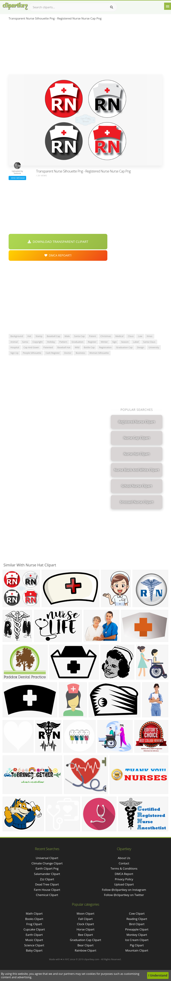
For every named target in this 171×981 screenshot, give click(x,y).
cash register (53, 352)
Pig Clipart (137, 945)
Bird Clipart (137, 924)
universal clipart (47, 858)
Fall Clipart (85, 919)
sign (114, 341)
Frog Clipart (34, 924)
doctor (67, 352)
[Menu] (167, 6)
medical (119, 336)
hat (29, 336)
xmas (149, 336)
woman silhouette (99, 352)
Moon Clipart (85, 913)
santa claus (149, 341)
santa (25, 341)
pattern (63, 341)
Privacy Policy (124, 879)
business (80, 352)
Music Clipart (34, 940)
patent (92, 336)
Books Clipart (34, 919)
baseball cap (53, 336)
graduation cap (124, 347)
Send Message (17, 178)
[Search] (111, 7)
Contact (124, 863)
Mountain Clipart (136, 950)
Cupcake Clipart (34, 929)
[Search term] (73, 7)
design (140, 347)
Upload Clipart (124, 884)
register (92, 341)
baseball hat (63, 347)
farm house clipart (47, 890)
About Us (124, 858)
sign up (14, 352)
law (140, 336)
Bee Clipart (85, 935)
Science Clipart (34, 945)
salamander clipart (47, 874)
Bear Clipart (85, 945)
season (125, 341)
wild (77, 347)
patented (48, 347)
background (16, 336)
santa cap (79, 336)
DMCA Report (124, 874)
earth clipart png (47, 868)
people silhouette (32, 352)
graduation (77, 341)
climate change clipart (47, 863)
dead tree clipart (47, 884)
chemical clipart (47, 895)
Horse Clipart (85, 929)
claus (131, 336)
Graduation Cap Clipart (85, 940)
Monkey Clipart (136, 935)
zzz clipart (47, 879)
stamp (39, 336)
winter (104, 341)
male (67, 336)
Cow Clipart (137, 913)
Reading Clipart (136, 919)
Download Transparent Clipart (58, 241)
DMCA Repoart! (58, 255)
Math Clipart (34, 913)
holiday (51, 341)
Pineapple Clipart (136, 929)
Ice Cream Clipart (136, 940)
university (154, 347)
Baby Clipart (34, 950)
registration (105, 347)
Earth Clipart (34, 935)
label (136, 341)
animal (14, 341)
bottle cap (89, 347)
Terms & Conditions (124, 868)
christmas (105, 336)
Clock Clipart (85, 924)
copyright (38, 341)
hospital (14, 347)
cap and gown (31, 347)
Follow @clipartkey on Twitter (124, 895)
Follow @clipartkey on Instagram (124, 890)
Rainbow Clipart (85, 950)
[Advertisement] (86, 48)
